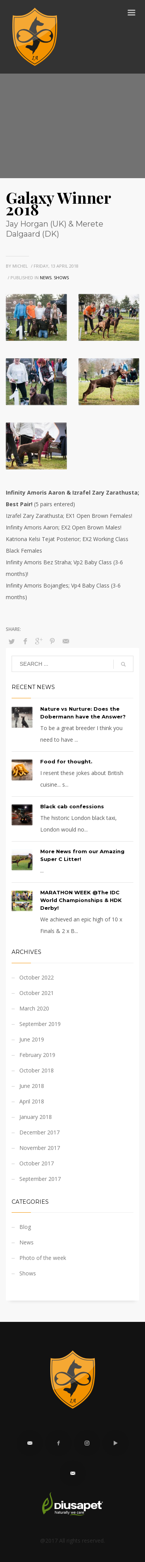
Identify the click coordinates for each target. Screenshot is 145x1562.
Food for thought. (66, 761)
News (45, 277)
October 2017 (36, 1163)
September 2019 (40, 1024)
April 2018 (31, 1101)
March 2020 (34, 1008)
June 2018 (31, 1085)
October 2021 (36, 993)
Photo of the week (42, 1257)
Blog (25, 1226)
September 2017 (40, 1178)
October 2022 (36, 977)
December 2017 (39, 1132)
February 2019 (37, 1055)
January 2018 (35, 1116)
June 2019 (31, 1039)
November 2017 (39, 1147)
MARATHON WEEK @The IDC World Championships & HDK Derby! (81, 900)
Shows (61, 277)
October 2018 (36, 1070)
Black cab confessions (72, 806)
